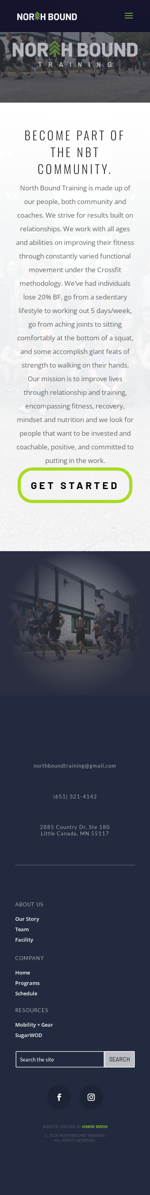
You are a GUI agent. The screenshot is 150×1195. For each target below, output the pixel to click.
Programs (27, 983)
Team (22, 929)
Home (22, 972)
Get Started (75, 485)
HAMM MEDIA (95, 1126)
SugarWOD (28, 1035)
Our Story (27, 918)
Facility (24, 939)
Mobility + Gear (34, 1024)
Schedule (26, 993)
